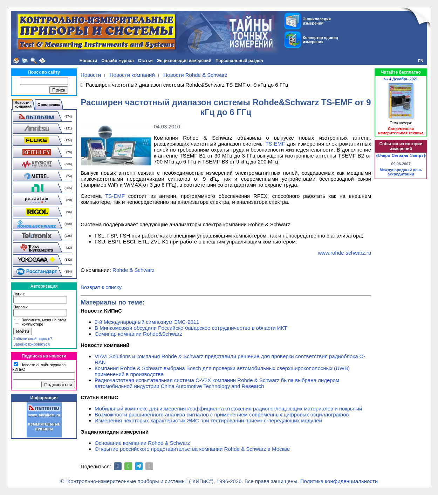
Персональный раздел (239, 60)
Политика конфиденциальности (339, 481)
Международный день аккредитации (400, 172)
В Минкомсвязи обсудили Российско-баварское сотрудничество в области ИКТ (191, 328)
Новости (88, 60)
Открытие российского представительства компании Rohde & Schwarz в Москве (192, 449)
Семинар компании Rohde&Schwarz (138, 334)
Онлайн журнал (117, 60)
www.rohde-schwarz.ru (344, 253)
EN (420, 61)
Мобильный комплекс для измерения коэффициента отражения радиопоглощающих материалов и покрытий (228, 409)
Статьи (145, 60)
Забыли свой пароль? (32, 338)
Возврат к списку (101, 287)
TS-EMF (275, 144)
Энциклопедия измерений (184, 60)
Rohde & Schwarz (133, 270)
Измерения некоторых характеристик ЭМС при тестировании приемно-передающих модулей (208, 420)
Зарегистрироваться (31, 344)
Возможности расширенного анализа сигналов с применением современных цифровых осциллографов (222, 414)
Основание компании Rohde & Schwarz (142, 443)
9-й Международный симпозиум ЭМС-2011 (147, 322)
